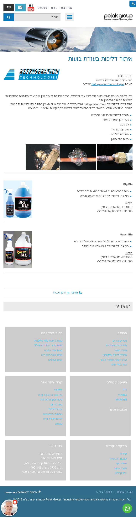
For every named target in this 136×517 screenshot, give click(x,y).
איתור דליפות (55, 409)
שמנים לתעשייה (118, 458)
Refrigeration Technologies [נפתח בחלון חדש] (107, 84)
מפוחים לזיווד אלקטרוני (115, 355)
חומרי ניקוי (121, 463)
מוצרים (122, 306)
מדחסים (58, 390)
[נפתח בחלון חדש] (31, 7)
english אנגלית (8, 7)
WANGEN (121, 399)
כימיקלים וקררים (116, 446)
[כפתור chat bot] (9, 508)
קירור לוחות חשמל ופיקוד (113, 360)
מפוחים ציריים (120, 340)
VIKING (122, 394)
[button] (69, 17)
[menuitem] (66, 7)
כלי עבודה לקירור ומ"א (50, 394)
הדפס (74, 292)
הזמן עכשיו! (59, 292)
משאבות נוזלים (117, 382)
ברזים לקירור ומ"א (52, 419)
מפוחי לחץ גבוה (51, 333)
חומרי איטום (121, 468)
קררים (123, 453)
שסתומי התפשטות (52, 414)
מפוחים (122, 333)
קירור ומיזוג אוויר (51, 382)
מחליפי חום (56, 404)
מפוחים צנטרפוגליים (116, 345)
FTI (125, 390)
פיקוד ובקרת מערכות (51, 399)
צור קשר (20, 7)
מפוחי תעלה (120, 350)
